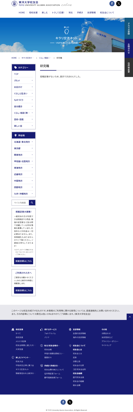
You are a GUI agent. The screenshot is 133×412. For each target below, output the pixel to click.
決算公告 (76, 361)
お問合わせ (106, 333)
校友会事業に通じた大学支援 (26, 345)
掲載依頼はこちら (24, 261)
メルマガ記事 (21, 341)
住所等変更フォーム (52, 373)
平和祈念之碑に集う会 (25, 365)
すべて (18, 333)
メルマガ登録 (128, 28)
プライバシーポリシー (110, 341)
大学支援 (19, 349)
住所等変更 (128, 67)
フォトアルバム (50, 333)
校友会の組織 (78, 381)
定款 (75, 357)
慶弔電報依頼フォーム (53, 377)
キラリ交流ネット (27, 58)
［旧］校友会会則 (79, 369)
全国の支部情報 (79, 333)
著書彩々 (48, 357)
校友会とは (77, 353)
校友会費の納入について (54, 369)
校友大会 (19, 361)
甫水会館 (76, 385)
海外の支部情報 (79, 337)
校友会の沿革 (78, 365)
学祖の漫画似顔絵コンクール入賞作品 (54, 353)
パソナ (46, 337)
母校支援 (19, 337)
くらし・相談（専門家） (45, 58)
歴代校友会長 (78, 377)
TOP (16, 74)
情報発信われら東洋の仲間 (26, 373)
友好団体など (107, 337)
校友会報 (48, 349)
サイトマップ (106, 345)
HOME (22, 12)
